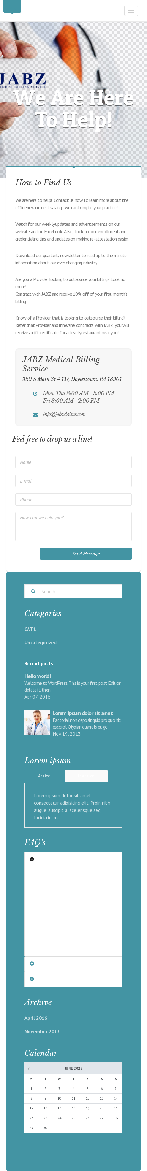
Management (49, 964)
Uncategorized (40, 642)
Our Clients (48, 859)
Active (44, 776)
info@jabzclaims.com (64, 414)
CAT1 (30, 629)
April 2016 (35, 1018)
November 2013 (42, 1031)
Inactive (86, 776)
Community (48, 979)
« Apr (28, 1069)
